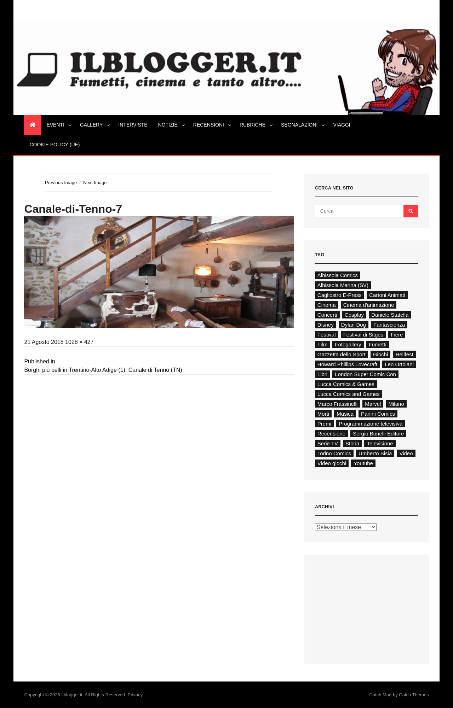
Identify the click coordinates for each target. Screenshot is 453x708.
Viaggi (341, 125)
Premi (324, 424)
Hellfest (404, 354)
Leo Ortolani (399, 364)
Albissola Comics (337, 275)
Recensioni (212, 125)
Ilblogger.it (71, 694)
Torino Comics (334, 453)
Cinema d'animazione (368, 305)
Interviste (132, 125)
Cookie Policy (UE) (54, 144)
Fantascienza (389, 325)
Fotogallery (348, 344)
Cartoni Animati (387, 295)
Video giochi (331, 463)
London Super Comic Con (365, 374)
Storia (352, 443)
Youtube (363, 463)
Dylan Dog (353, 325)
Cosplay (354, 315)
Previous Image (61, 182)
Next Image (95, 182)
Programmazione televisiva (370, 424)
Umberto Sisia (375, 453)
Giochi (380, 354)
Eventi (59, 125)
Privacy (135, 694)
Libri (322, 374)
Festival (326, 335)
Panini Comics (378, 414)
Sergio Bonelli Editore (378, 434)
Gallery (95, 125)
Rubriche (257, 125)
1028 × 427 (79, 342)
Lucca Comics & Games (345, 384)
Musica (345, 414)
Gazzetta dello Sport (341, 354)
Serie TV (327, 443)
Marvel (373, 404)
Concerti (327, 315)
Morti (323, 414)
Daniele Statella (389, 315)
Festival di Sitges (363, 335)
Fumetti (377, 344)
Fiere (397, 335)
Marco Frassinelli (337, 404)
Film (322, 344)
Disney (325, 325)
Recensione (331, 434)
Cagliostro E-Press (339, 295)
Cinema (326, 305)
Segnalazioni (303, 125)
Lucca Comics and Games (348, 394)
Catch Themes (414, 694)
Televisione (380, 443)
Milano (396, 404)
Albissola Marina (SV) (342, 285)
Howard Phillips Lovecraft (347, 364)
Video (406, 453)
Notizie (172, 125)
